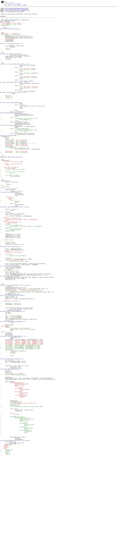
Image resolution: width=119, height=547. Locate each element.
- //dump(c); (6, 220)
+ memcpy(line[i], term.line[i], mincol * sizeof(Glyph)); (21, 270)
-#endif (3, 397)
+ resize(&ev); (16, 516)
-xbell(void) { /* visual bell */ (11, 39)
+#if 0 (2, 221)
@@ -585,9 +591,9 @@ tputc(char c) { (11, 229)
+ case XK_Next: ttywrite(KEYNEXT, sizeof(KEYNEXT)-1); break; (20, 417)
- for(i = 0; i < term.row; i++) (11, 265)
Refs (14, 6)
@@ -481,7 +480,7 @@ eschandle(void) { (12, 122)
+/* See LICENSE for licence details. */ (13, 28)
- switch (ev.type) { (13, 461)
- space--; (6, 197)
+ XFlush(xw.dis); (10, 485)
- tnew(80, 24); (6, 533)
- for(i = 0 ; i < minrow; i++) (10, 261)
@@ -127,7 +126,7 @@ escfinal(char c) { (12, 51)
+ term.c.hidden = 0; (15, 156)
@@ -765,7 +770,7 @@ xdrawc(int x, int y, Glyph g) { (16, 341)
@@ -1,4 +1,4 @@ (5, 25)
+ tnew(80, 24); (7, 538)
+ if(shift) (8, 423)
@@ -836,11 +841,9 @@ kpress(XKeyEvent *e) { (13, 384)
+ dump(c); (5, 223)
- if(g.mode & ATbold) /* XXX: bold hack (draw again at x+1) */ (21, 346)
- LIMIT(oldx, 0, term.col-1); (10, 360)
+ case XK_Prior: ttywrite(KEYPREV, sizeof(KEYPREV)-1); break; (20, 416)
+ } (10, 519)
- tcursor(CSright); (8, 201)
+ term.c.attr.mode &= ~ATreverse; (20, 104)
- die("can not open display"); (12, 301)
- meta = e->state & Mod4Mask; (11, 378)
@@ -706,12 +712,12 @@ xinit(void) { (11, 295)
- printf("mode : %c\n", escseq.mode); (14, 180)
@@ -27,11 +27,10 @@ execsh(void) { (11, 33)
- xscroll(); (7, 69)
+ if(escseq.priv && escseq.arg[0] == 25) (19, 141)
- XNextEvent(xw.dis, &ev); (15, 459)
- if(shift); (8, 421)
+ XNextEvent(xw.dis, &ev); (17, 501)
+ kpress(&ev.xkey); (17, 508)
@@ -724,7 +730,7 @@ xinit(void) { (10, 318)
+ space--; (8, 206)
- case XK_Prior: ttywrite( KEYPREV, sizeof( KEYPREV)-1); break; (22, 410)
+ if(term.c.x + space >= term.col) (12, 205)
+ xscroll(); (8, 70)
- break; (17, 127)
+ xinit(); (5, 541)
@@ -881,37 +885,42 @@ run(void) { (10, 442)
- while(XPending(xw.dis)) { (13, 458)
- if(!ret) (8, 495)
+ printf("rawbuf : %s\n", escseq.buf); (14, 168)
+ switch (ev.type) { (15, 503)
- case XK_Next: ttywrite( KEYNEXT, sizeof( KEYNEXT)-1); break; (22, 412)
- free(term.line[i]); (9, 266)
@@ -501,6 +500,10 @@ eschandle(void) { (12, 134)
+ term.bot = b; (8, 116)
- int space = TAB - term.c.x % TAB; (12, 193)
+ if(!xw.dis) (6, 304)
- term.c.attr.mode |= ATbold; (19, 81)
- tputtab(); (7, 236)
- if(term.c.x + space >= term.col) (12, 195)
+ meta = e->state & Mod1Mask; (11, 379)
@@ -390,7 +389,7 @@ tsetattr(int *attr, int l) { (15, 97)
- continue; (10, 496)
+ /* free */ (6, 272)
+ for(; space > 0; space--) (10, 209)
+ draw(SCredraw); (17, 512)
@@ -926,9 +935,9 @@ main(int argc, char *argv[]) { (15, 527)
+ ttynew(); (6, 540)
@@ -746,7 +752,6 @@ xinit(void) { (10, 330)
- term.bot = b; (8, 115)
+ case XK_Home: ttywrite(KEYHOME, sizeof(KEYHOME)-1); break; (20, 413)
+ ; (8, 424)
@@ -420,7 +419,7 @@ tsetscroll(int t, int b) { (14, 110)
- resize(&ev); (14, 474)
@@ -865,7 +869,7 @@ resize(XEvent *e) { (12, 429)
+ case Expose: (14, 511)
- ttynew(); (5, 534)
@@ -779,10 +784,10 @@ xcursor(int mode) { (13, 353)
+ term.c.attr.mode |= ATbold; (20, 82)
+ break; (20, 129)
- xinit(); (4, 535)
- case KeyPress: (12, 465)
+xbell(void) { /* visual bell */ (10, 40)
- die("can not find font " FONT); (12, 311)
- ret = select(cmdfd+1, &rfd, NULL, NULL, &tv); (19, 482)
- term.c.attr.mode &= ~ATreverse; (20, 103)
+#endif (3, 224)
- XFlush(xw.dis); (7, 46)
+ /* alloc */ (6, 254)
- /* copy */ (5, 259)
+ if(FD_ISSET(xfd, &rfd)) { (13, 499)
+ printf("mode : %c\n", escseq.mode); (14, 182)
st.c (2, 20)
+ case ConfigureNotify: (16, 515)
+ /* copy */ (6, 267)
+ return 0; (8, 58)
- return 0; (7, 57)
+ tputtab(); (11, 240)
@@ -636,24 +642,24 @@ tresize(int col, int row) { (15, 247)
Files (9, 6)
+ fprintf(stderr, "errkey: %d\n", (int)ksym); (18, 394)
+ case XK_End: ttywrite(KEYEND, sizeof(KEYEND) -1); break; (20, 414)
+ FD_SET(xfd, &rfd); (11, 484)
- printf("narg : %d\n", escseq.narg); (14, 172)
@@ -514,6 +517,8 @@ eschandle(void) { (12, 149)
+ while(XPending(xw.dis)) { (15, 500)
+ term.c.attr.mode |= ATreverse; (19, 92)
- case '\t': (6, 235)
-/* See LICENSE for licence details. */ (12, 27)
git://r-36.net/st (15, 4)
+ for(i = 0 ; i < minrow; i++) (11, 269)
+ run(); (5, 542)
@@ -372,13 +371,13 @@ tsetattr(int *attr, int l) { (15, 76)
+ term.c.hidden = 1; (15, 142)
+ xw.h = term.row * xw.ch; (10, 325)
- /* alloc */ (5, 252)
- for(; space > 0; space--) (9, 199)
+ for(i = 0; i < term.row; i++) (12, 273)
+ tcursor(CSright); (10, 210)
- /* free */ (5, 263)
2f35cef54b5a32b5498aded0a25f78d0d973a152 (16, 9)
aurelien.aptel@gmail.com (22, 12)
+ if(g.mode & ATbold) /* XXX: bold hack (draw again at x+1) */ (22, 348)
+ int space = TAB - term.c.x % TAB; (13, 202)
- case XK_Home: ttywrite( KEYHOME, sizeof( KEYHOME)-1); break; (22, 408)
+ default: (12, 504)
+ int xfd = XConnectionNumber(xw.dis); (14, 448)
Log (5, 6)
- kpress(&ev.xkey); (15, 466)
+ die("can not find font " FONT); (14, 312)
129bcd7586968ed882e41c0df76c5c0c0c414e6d (16, 10)
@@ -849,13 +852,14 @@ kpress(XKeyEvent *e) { (14, 402)
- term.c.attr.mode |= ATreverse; (19, 91)
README (18, 6)
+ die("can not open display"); (14, 306)
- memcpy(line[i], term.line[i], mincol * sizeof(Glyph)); (19, 262)
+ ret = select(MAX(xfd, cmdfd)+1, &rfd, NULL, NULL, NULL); (22, 487)
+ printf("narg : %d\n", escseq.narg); (14, 174)
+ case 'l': (8, 140)
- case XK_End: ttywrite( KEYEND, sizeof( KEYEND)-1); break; (22, 409)
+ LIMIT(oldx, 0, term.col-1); (11, 363)
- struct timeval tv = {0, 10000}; (12, 447)
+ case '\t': (8, 239)
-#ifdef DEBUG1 (5, 390)
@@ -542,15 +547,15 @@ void (8, 161)
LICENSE (24, 6)
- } (8, 477)
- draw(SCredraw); (14, 470)
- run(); (4, 537)
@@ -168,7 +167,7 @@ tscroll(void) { (11, 63)
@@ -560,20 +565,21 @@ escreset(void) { (12, 187)
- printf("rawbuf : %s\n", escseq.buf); (14, 167)
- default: (10, 462)
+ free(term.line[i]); (11, 274)
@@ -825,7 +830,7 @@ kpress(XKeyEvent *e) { (13, 372)
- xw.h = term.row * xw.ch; (9, 323)
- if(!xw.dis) (5, 300)
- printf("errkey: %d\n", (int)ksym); (15, 393)
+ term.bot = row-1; (8, 289)
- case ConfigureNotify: (14, 473)
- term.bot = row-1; (7, 286)
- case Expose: (11, 469)
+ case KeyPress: (14, 507)
